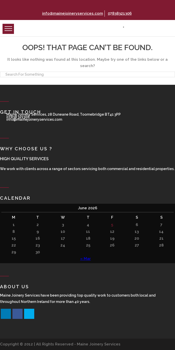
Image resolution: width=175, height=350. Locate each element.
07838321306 (119, 13)
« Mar (85, 258)
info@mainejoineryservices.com (72, 13)
